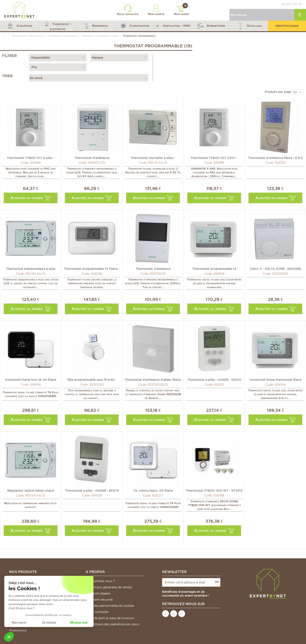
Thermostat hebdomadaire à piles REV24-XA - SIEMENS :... (30, 268)
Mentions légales (98, 593)
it (291, 4)
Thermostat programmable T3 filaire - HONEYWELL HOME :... (92, 268)
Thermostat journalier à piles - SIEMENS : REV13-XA (153, 157)
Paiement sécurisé (99, 599)
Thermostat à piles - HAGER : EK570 (92, 490)
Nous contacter (128, 10)
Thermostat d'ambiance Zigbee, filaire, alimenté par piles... (153, 379)
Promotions (18, 630)
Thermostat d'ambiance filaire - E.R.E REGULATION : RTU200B (275, 157)
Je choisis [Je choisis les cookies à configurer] (49, 622)
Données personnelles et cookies (110, 605)
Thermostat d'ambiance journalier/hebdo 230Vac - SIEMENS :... (153, 268)
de (300, 4)
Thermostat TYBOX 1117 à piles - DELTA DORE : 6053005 (30, 157)
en (288, 4)
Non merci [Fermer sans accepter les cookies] (19, 622)
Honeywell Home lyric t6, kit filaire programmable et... (30, 379)
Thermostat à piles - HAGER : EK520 (214, 379)
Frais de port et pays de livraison (110, 618)
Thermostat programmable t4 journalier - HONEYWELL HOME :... (214, 268)
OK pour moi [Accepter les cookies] (79, 622)
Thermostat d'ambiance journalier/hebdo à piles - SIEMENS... (92, 157)
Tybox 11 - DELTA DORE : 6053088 (275, 268)
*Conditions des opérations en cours (113, 624)
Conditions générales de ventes (109, 587)
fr (283, 4)
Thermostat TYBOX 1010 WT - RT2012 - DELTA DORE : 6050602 (214, 490)
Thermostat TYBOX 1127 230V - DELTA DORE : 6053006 (214, 157)
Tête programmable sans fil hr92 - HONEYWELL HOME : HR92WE (92, 379)
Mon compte (156, 10)
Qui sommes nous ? (100, 581)
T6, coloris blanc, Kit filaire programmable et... (153, 490)
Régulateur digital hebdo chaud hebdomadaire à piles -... (30, 490)
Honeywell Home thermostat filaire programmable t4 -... (275, 379)
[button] (19, 26)
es (295, 4)
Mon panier (181, 10)
